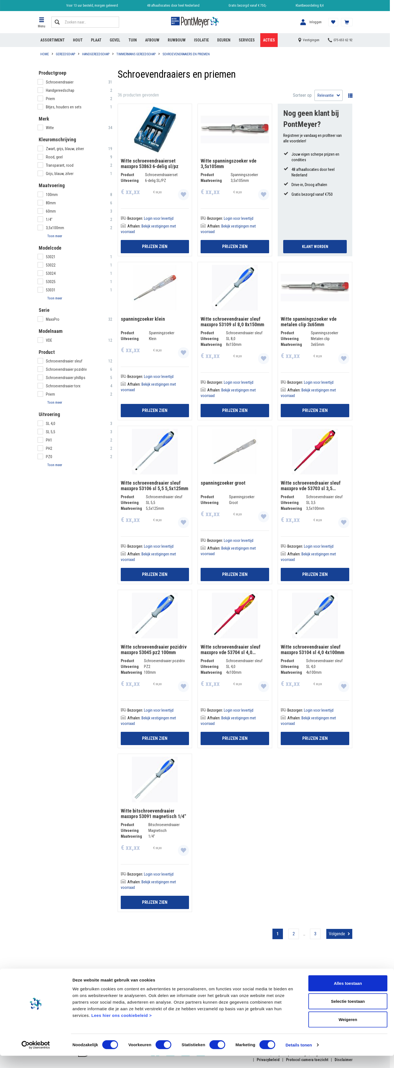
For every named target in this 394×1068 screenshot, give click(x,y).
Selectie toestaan (348, 1013)
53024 (51, 273)
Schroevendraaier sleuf (64, 361)
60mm (51, 211)
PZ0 (49, 457)
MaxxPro (53, 319)
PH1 (49, 440)
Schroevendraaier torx (63, 386)
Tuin (132, 40)
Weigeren (347, 1031)
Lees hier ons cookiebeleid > (121, 1027)
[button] (42, 22)
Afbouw (152, 40)
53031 (51, 290)
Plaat (96, 40)
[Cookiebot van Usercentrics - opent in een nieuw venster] (36, 1057)
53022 (51, 265)
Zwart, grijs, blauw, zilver (65, 149)
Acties (269, 40)
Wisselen (349, 95)
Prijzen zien (154, 246)
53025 (51, 282)
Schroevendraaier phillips (65, 377)
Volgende (337, 933)
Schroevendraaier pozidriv (66, 369)
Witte (50, 128)
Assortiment (52, 40)
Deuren (223, 40)
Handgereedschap (60, 90)
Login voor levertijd (159, 218)
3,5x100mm (55, 228)
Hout (78, 40)
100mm (52, 194)
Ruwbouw (177, 40)
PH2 (49, 448)
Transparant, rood (60, 165)
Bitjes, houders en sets (64, 107)
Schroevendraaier (60, 82)
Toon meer (54, 236)
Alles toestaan (348, 995)
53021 (51, 257)
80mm (51, 203)
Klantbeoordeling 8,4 (310, 5)
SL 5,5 (50, 432)
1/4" (49, 219)
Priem (51, 98)
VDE (49, 340)
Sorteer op (302, 95)
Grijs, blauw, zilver (60, 173)
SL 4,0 (50, 423)
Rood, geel (55, 157)
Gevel (115, 40)
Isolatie (201, 40)
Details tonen (298, 1057)
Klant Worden (315, 246)
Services (247, 40)
